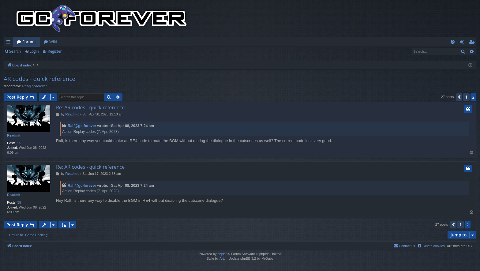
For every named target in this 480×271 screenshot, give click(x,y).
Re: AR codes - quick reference (90, 107)
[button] (459, 97)
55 (19, 143)
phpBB (222, 254)
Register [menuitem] (473, 43)
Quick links (9, 43)
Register (55, 51)
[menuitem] (452, 42)
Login (34, 51)
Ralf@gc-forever (34, 86)
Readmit (13, 135)
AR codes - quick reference (39, 79)
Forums (29, 41)
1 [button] (466, 97)
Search (15, 51)
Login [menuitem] (463, 43)
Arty (222, 258)
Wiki (53, 41)
